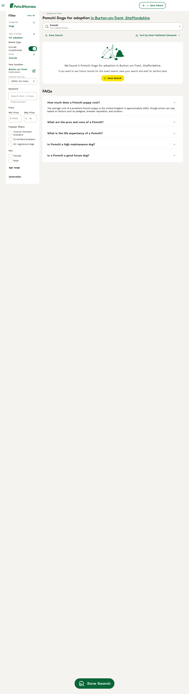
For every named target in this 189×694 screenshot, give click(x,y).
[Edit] (34, 198)
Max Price (29, 240)
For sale (15, 86)
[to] (30, 246)
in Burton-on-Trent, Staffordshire (120, 63)
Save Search (54, 80)
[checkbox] (10, 134)
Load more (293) (20, 185)
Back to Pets (14, 67)
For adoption (18, 93)
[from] (15, 246)
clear (32, 120)
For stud (15, 100)
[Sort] (158, 81)
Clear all (31, 61)
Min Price (14, 240)
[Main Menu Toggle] (3, 5)
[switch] (22, 113)
